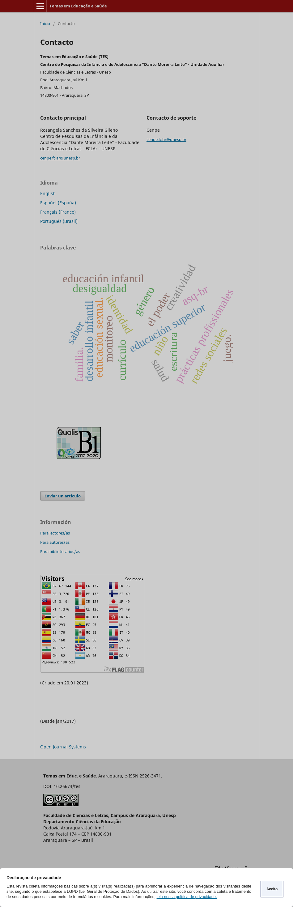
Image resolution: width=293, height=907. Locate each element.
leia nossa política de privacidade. (187, 896)
